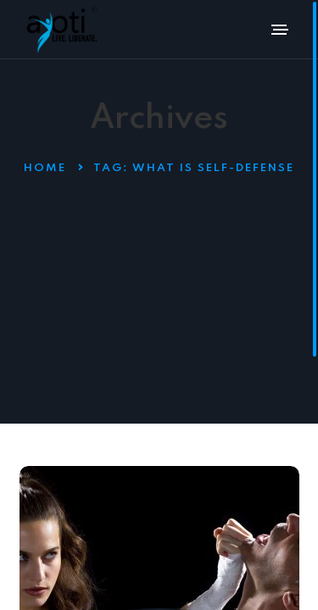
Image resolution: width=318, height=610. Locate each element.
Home (45, 168)
